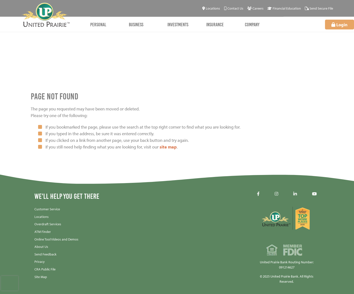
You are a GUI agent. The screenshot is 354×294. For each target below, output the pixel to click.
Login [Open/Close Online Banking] (339, 24)
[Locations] (211, 8)
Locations (41, 216)
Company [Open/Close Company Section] (252, 24)
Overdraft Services (47, 224)
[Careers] (255, 8)
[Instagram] (276, 194)
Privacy (39, 261)
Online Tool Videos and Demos (56, 239)
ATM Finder (42, 231)
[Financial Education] (284, 8)
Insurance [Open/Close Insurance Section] (215, 24)
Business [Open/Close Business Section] (136, 24)
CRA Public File (45, 269)
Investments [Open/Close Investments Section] (177, 24)
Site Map (40, 277)
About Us (41, 246)
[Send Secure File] (319, 8)
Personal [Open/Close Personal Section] (98, 24)
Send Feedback (45, 254)
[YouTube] (314, 194)
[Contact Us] (233, 8)
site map (168, 147)
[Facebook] (258, 194)
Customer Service (47, 209)
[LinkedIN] (295, 194)
